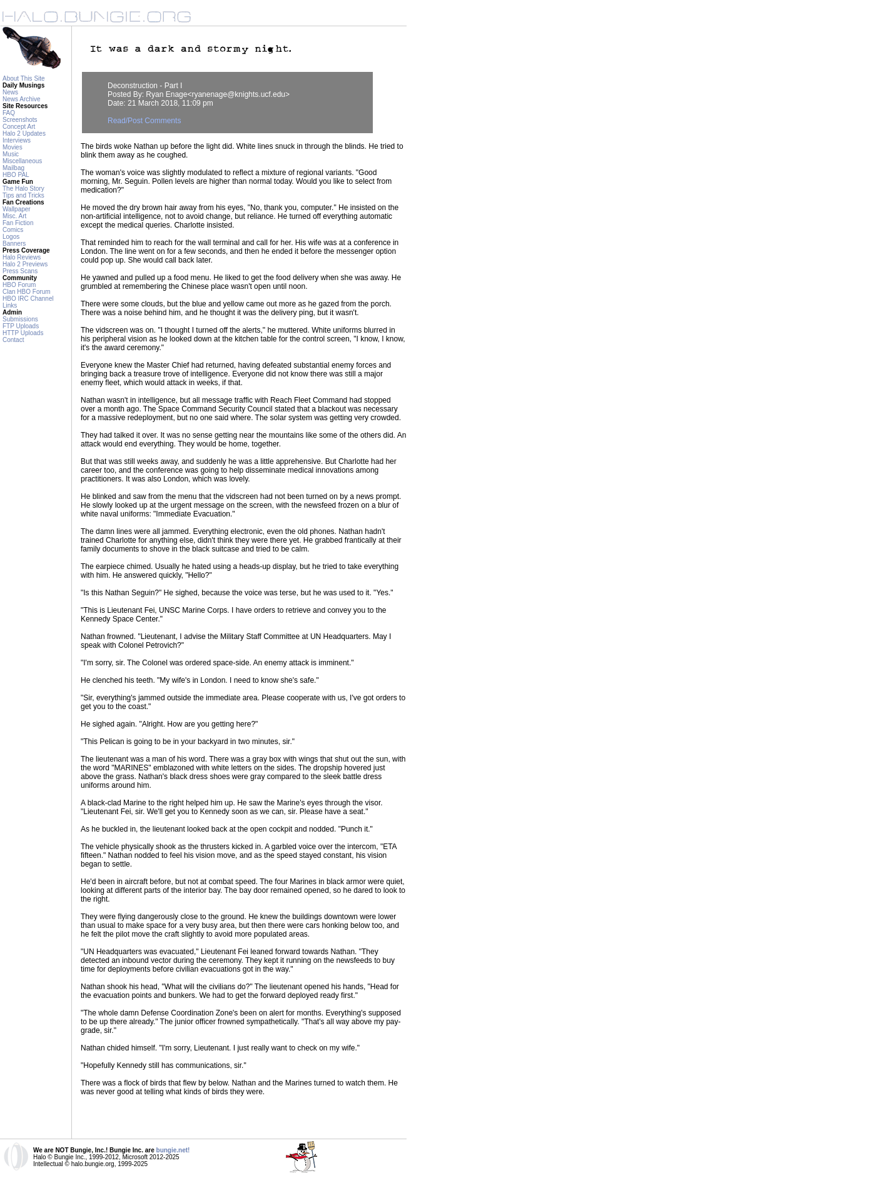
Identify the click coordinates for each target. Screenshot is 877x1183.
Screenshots (20, 119)
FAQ (9, 112)
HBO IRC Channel (28, 298)
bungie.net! (173, 1150)
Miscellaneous (22, 161)
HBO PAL (16, 174)
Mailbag (13, 167)
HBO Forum (19, 284)
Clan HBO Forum (27, 291)
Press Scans (20, 271)
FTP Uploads (21, 326)
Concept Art (19, 126)
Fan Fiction (18, 222)
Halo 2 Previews (25, 264)
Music (11, 154)
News (10, 92)
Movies (13, 147)
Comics (13, 229)
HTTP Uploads (23, 333)
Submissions (20, 319)
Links (10, 305)
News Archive (22, 99)
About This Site (24, 78)
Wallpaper (17, 209)
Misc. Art (14, 216)
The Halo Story (23, 188)
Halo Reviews (22, 257)
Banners (14, 243)
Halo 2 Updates (24, 133)
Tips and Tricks (23, 195)
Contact (13, 339)
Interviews (17, 140)
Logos (11, 236)
